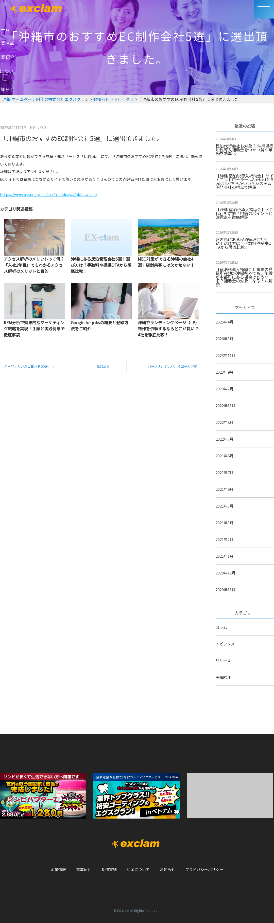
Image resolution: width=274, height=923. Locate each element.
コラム (221, 627)
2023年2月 (224, 388)
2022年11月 (225, 405)
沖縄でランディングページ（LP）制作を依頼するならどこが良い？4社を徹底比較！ (168, 328)
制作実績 (109, 869)
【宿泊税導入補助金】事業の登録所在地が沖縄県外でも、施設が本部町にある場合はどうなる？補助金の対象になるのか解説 (244, 276)
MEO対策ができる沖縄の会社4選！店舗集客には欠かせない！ (166, 262)
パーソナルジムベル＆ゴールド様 (175, 368)
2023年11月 (225, 355)
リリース (223, 660)
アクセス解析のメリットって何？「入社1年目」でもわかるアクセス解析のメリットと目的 (34, 265)
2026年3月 (224, 338)
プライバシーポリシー (204, 869)
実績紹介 (223, 677)
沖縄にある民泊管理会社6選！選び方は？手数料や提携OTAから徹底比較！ (101, 265)
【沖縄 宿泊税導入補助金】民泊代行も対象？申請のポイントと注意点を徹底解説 (244, 213)
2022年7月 (224, 439)
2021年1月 (224, 556)
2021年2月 (224, 539)
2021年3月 (224, 522)
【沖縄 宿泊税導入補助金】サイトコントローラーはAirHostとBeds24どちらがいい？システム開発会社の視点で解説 (244, 181)
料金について (138, 869)
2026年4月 (224, 321)
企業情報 (58, 869)
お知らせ (167, 869)
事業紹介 (83, 869)
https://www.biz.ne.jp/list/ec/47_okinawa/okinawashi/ (48, 194)
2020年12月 (225, 572)
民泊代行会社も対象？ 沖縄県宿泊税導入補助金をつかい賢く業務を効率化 (244, 149)
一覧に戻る (101, 368)
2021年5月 (224, 506)
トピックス (225, 643)
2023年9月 (224, 372)
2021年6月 (224, 489)
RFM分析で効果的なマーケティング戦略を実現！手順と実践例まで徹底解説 (34, 328)
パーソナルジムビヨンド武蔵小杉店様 (34, 368)
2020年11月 (225, 589)
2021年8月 (224, 455)
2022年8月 (224, 422)
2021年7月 (224, 472)
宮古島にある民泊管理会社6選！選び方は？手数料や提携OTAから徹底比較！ (243, 243)
